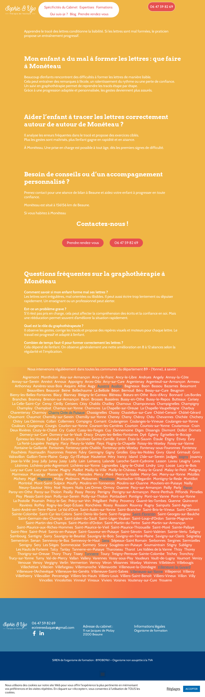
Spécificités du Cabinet (61, 7)
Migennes (44, 479)
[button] (102, 674)
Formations (104, 7)
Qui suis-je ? (59, 14)
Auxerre (103, 386)
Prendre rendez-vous (93, 14)
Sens (105, 540)
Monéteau (107, 479)
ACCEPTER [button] (192, 688)
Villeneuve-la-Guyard (174, 567)
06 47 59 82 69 (43, 623)
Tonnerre (92, 554)
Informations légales (149, 626)
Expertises (87, 7)
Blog (73, 14)
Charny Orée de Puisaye (66, 412)
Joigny (183, 456)
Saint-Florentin (144, 514)
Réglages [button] (173, 689)
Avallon (116, 386)
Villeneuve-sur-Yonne (146, 571)
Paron (187, 487)
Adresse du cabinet (97, 626)
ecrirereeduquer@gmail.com (53, 627)
